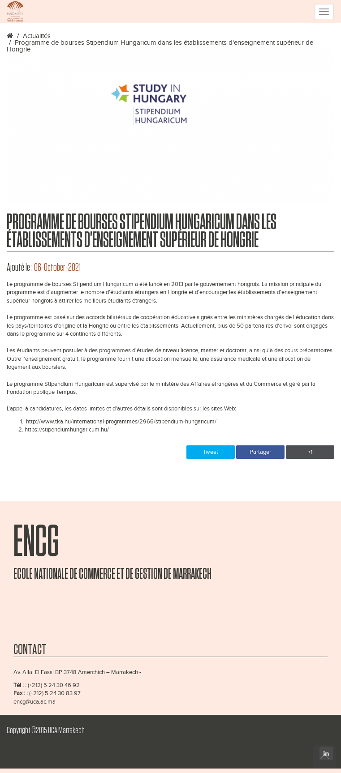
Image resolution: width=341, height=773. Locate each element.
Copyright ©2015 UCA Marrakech (46, 730)
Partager (260, 452)
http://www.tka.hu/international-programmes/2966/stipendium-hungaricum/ (121, 421)
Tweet (210, 452)
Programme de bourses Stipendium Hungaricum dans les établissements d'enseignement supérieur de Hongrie (160, 46)
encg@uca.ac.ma (34, 701)
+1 (310, 452)
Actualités (37, 36)
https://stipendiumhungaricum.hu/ (67, 429)
